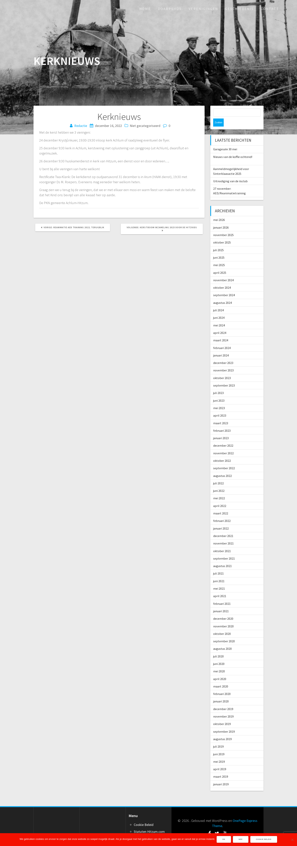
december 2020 (223, 610)
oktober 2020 (222, 626)
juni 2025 (218, 249)
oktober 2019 (222, 716)
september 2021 (224, 550)
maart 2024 (220, 332)
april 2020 (219, 671)
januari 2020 (221, 693)
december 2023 (223, 355)
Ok (224, 840)
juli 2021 (218, 565)
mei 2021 (219, 580)
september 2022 (224, 460)
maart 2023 (220, 415)
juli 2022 (218, 475)
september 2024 (224, 287)
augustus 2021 (222, 558)
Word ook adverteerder (150, 830)
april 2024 (219, 325)
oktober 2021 (222, 543)
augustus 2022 (222, 468)
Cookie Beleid (143, 816)
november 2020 (223, 618)
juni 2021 (218, 573)
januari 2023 (221, 430)
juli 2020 (218, 648)
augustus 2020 (222, 640)
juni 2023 (218, 392)
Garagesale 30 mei (225, 141)
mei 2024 (219, 317)
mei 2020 (219, 663)
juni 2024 (218, 309)
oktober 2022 (222, 452)
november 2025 (223, 227)
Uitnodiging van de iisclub (230, 173)
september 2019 (224, 723)
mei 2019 (219, 753)
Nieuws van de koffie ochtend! (232, 149)
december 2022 (223, 437)
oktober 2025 (222, 234)
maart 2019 (220, 768)
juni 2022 (218, 483)
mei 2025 (219, 257)
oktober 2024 (222, 279)
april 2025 (219, 264)
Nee (241, 840)
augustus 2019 (222, 731)
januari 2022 (221, 520)
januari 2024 (221, 347)
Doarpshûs (170, 9)
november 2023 (223, 362)
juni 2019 (218, 746)
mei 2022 (219, 490)
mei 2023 (219, 400)
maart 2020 (220, 678)
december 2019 (223, 701)
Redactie (80, 125)
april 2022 (219, 498)
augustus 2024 (222, 295)
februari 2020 (222, 686)
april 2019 (219, 761)
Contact (270, 9)
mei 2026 (219, 212)
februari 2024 (222, 340)
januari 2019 (221, 776)
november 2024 (223, 272)
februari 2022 (222, 513)
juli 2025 (218, 242)
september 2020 (224, 633)
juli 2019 (218, 738)
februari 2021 (222, 596)
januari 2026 (221, 219)
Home (145, 9)
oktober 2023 (222, 370)
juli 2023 (218, 385)
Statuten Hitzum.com (149, 823)
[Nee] (292, 840)
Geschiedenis (239, 9)
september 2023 (224, 377)
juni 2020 (218, 656)
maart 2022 (220, 505)
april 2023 (219, 407)
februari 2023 (222, 422)
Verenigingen (203, 9)
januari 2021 (221, 603)
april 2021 (219, 588)
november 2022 (223, 445)
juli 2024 (218, 302)
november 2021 (223, 535)
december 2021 (223, 528)
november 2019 (223, 708)
